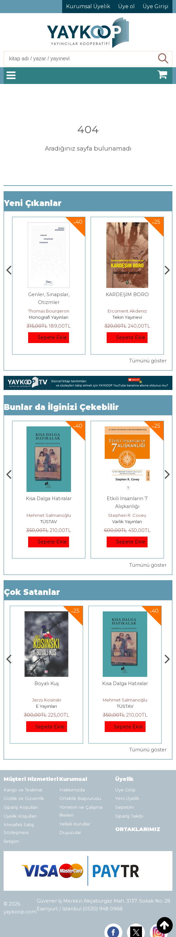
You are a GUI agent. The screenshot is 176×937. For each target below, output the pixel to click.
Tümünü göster (148, 361)
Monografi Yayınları (127, 317)
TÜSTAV (127, 521)
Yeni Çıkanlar (33, 203)
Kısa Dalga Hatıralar (127, 498)
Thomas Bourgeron (127, 311)
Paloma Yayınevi (48, 317)
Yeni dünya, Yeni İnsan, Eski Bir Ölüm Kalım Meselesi (48, 302)
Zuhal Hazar (48, 311)
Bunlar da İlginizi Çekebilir (61, 407)
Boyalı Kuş (48, 498)
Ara (163, 58)
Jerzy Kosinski (48, 515)
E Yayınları (48, 521)
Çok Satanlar (32, 592)
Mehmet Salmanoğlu (127, 515)
